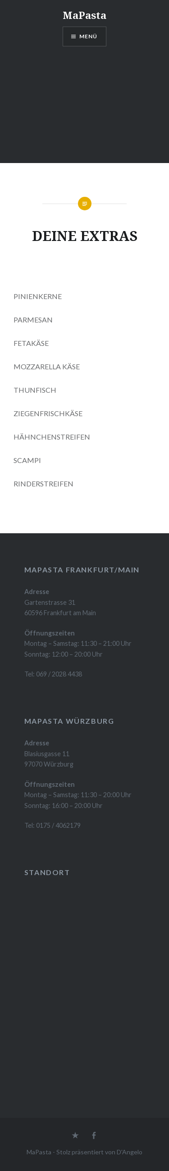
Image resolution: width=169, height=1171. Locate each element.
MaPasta (84, 15)
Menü (88, 36)
